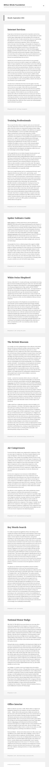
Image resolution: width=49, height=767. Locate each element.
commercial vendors (22, 206)
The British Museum (18, 342)
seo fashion (20, 608)
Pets (22, 330)
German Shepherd (34, 285)
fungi (19, 330)
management (24, 109)
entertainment (21, 266)
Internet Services (16, 29)
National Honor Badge (19, 619)
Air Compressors (16, 447)
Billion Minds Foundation (14, 5)
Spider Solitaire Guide (19, 218)
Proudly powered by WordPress (14, 764)
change (19, 109)
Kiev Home (15, 722)
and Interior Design (22, 436)
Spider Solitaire (11, 222)
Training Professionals (19, 120)
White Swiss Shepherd (19, 277)
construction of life (30, 436)
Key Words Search (17, 527)
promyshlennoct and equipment (24, 515)
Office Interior (15, 704)
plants (24, 330)
